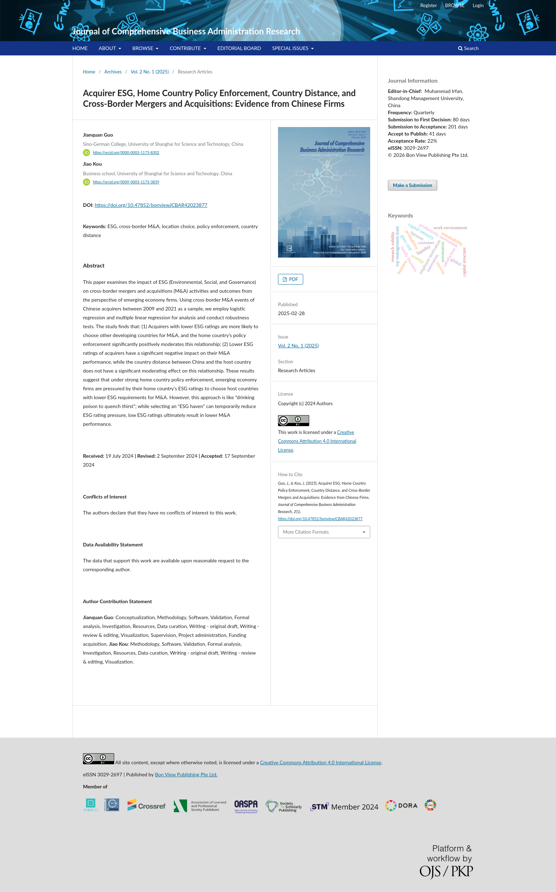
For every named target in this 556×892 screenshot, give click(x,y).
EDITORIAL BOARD (239, 48)
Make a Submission (412, 185)
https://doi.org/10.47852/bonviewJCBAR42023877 (151, 205)
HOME (80, 48)
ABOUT (108, 48)
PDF (293, 279)
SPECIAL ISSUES (291, 48)
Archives (113, 72)
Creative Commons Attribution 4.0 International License (317, 441)
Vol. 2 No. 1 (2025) (150, 72)
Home (89, 72)
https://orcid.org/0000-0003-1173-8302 (126, 152)
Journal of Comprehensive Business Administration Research (186, 31)
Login (478, 5)
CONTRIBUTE (186, 48)
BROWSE (143, 48)
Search (468, 48)
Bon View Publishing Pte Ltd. (186, 774)
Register (429, 5)
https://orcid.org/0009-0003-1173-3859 (126, 182)
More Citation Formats (306, 532)
